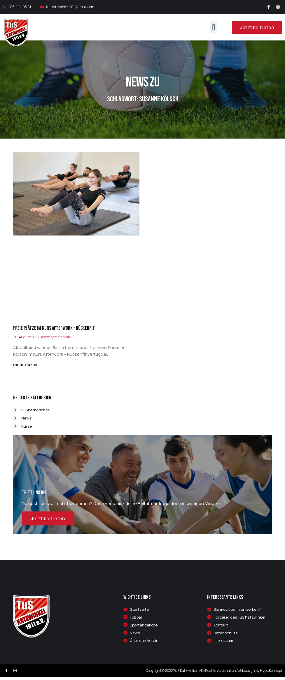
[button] (213, 27)
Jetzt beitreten (48, 521)
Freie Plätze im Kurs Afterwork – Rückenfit (54, 328)
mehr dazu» (25, 365)
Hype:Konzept (271, 673)
